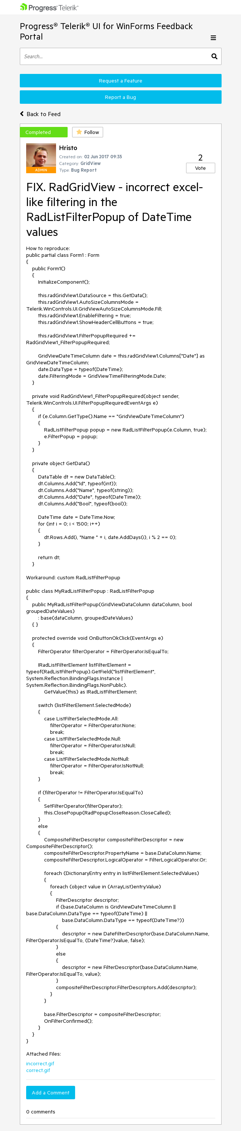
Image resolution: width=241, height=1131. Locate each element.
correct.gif (38, 1070)
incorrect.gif (40, 1063)
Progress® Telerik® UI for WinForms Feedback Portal (106, 31)
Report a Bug (120, 97)
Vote (200, 168)
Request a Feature (120, 80)
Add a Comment (50, 1092)
